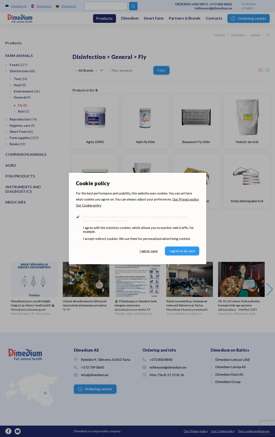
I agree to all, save (182, 251)
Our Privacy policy (186, 199)
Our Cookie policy (88, 205)
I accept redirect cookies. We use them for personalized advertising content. (137, 239)
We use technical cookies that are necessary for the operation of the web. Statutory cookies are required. (135, 218)
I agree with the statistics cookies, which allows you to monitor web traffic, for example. (138, 229)
